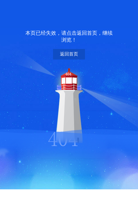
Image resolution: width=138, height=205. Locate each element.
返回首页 (69, 54)
